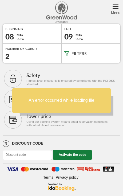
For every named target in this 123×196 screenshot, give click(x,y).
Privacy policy (67, 177)
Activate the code (72, 155)
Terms (48, 177)
